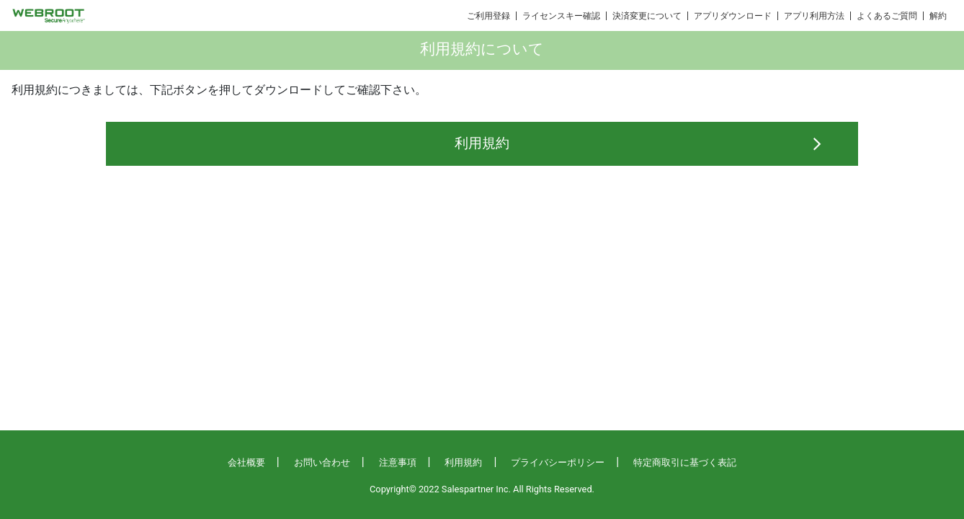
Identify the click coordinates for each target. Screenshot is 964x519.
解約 (938, 16)
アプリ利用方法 (814, 16)
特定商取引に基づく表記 (684, 462)
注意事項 (397, 462)
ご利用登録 (488, 16)
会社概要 (246, 462)
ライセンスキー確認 (561, 16)
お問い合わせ (322, 462)
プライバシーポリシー (557, 462)
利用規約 (482, 143)
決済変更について (647, 16)
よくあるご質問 (887, 16)
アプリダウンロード (733, 16)
